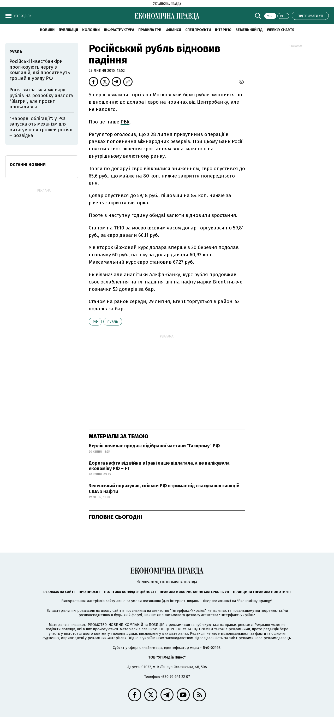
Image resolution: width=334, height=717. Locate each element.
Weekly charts (280, 30)
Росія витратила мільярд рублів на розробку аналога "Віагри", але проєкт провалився (41, 98)
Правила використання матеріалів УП (194, 592)
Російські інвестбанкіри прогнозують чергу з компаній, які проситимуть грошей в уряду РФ (39, 69)
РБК (125, 122)
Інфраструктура (119, 30)
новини (47, 30)
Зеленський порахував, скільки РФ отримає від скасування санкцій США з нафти (164, 488)
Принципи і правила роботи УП (262, 592)
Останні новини (28, 164)
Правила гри (149, 30)
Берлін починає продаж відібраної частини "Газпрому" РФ (154, 446)
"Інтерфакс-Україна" (188, 610)
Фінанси (173, 30)
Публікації (68, 30)
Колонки (91, 30)
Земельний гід (249, 30)
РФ (95, 322)
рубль (112, 322)
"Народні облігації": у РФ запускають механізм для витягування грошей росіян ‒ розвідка (41, 127)
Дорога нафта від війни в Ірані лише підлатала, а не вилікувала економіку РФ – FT (159, 466)
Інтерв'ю (223, 30)
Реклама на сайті (59, 592)
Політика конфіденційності (130, 592)
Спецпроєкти (198, 30)
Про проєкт (89, 592)
